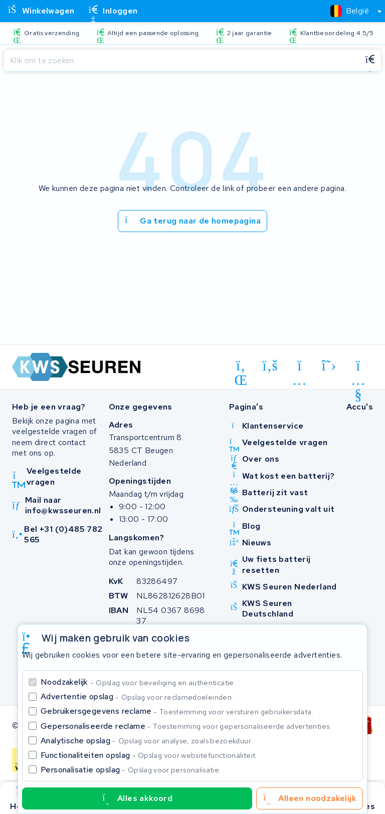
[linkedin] (241, 367)
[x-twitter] (329, 366)
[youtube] (358, 367)
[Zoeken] (181, 61)
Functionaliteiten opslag (149, 755)
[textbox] (349, 11)
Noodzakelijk (138, 682)
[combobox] (351, 11)
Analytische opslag (146, 740)
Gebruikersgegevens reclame (177, 711)
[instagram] (299, 367)
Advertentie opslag (137, 696)
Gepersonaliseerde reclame (186, 726)
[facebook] (270, 366)
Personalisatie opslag (131, 769)
